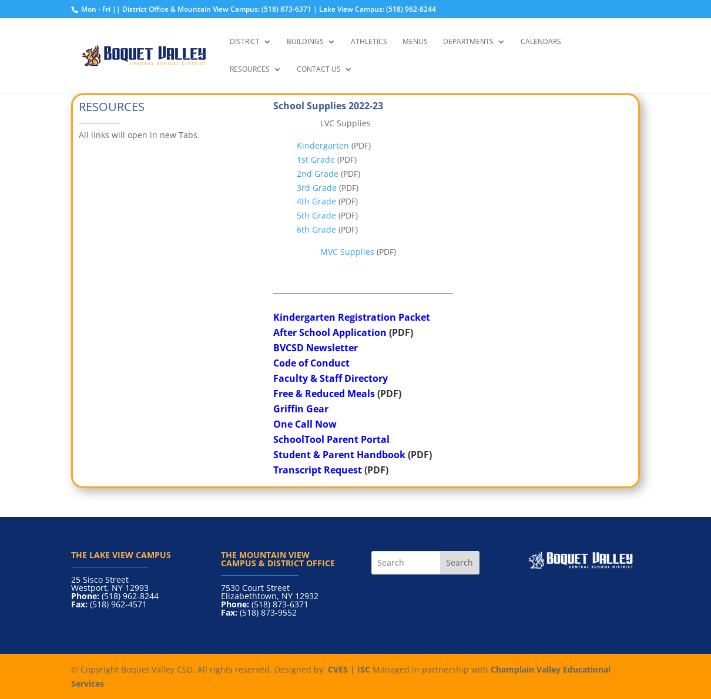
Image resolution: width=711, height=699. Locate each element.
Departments (468, 42)
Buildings (305, 42)
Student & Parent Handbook (339, 454)
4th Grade (316, 201)
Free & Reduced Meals (324, 393)
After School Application (330, 332)
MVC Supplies (347, 251)
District (245, 42)
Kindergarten (323, 145)
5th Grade (316, 215)
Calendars (541, 42)
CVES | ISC (349, 669)
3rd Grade (317, 187)
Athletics (369, 42)
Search (459, 562)
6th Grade (316, 229)
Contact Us (319, 69)
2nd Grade (317, 173)
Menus (415, 42)
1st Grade (316, 159)
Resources (250, 69)
